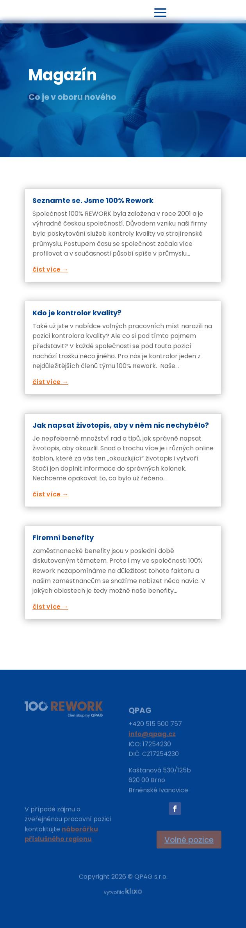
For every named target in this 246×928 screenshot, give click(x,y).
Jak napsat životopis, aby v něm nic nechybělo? (120, 425)
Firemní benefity (63, 537)
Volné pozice (189, 839)
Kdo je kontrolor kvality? (76, 313)
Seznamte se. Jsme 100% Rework (92, 200)
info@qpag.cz (152, 736)
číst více (46, 269)
